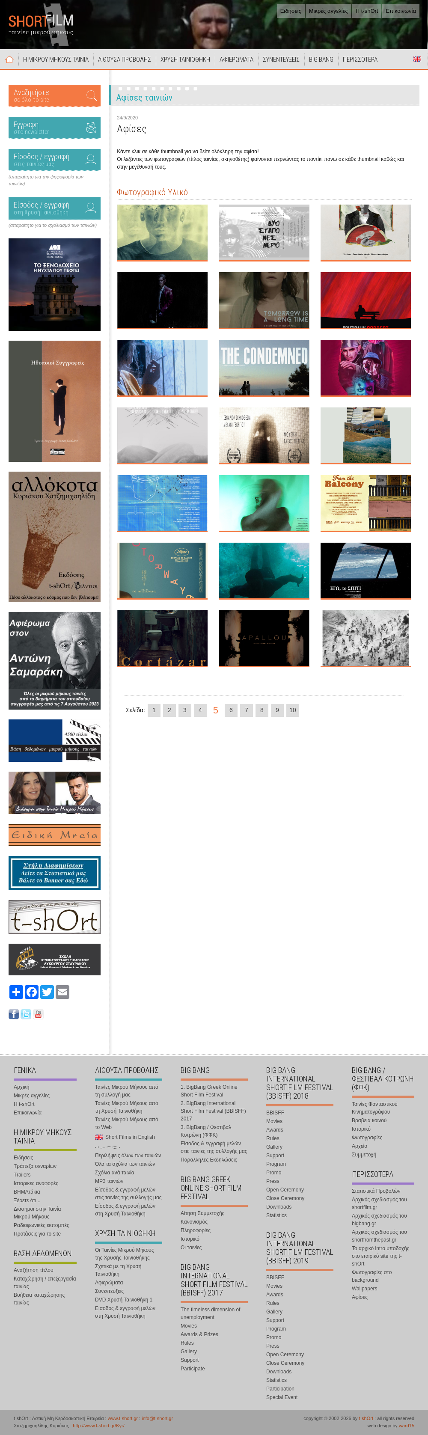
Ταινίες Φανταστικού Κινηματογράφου (375, 1108)
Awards (274, 1130)
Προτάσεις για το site (37, 1234)
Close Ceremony (285, 1198)
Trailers (22, 1175)
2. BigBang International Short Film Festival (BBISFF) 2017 (213, 1111)
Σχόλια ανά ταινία (114, 1173)
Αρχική (9, 59)
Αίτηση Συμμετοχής (202, 1213)
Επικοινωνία (401, 11)
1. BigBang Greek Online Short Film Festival (209, 1091)
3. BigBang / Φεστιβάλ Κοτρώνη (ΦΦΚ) (206, 1131)
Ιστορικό (190, 1239)
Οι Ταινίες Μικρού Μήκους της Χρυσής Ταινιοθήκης (124, 1254)
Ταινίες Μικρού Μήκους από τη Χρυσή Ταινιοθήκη (126, 1107)
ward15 (406, 1425)
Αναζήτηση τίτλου (34, 1270)
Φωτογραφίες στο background (372, 1276)
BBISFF (275, 1113)
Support (190, 1360)
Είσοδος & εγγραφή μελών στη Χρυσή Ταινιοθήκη (125, 1210)
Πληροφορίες (196, 1230)
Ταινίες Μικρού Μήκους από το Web (126, 1123)
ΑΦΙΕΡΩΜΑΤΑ (236, 59)
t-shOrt (366, 1418)
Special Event (281, 1397)
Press (272, 1181)
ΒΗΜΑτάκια (27, 1192)
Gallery (189, 1352)
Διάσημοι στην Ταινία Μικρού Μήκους (37, 1213)
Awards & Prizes (199, 1334)
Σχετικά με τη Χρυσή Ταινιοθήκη (118, 1270)
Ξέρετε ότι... (27, 1200)
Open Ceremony (285, 1190)
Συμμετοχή (364, 1155)
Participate (193, 1369)
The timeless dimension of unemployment (210, 1313)
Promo (273, 1173)
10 (292, 710)
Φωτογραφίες (367, 1138)
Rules (187, 1343)
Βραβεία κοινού (369, 1120)
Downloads (278, 1207)
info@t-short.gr (157, 1418)
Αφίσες (360, 1297)
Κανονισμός (194, 1222)
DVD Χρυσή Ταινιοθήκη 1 (123, 1300)
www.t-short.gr (123, 1418)
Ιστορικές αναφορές (36, 1183)
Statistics (276, 1215)
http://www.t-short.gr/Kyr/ (98, 1425)
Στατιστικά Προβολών (376, 1191)
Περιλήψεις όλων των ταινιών (128, 1156)
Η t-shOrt (367, 11)
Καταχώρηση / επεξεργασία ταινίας (45, 1282)
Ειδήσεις (290, 11)
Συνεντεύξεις (109, 1291)
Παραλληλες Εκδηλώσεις (209, 1160)
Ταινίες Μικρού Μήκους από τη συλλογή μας (126, 1091)
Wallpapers (364, 1289)
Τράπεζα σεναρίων (35, 1166)
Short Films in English (417, 59)
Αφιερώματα (109, 1283)
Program (276, 1164)
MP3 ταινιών (109, 1181)
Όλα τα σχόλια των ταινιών (125, 1164)
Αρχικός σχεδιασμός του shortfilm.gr (379, 1203)
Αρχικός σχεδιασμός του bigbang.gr (379, 1220)
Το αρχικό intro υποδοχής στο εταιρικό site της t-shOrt (380, 1256)
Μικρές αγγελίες (328, 11)
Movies (189, 1326)
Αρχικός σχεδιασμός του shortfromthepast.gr (379, 1236)
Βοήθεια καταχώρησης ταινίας (39, 1299)
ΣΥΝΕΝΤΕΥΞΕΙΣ (281, 59)
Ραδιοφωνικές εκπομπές (41, 1225)
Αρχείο (359, 1146)
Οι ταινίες (191, 1248)
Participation (280, 1389)
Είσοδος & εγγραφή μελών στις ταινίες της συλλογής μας (128, 1193)
